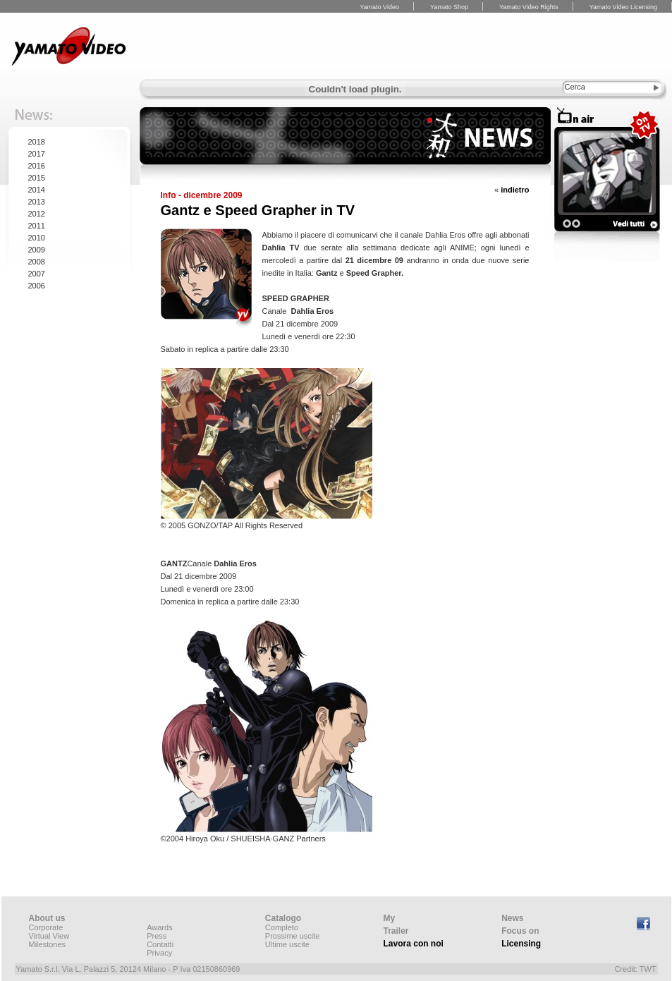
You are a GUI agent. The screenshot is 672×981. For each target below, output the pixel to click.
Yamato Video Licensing (623, 7)
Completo (281, 927)
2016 (36, 166)
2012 (36, 213)
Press (156, 936)
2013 (36, 201)
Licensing (521, 944)
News (512, 918)
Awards (159, 927)
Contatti (160, 944)
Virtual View (49, 936)
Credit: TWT (635, 969)
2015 (36, 177)
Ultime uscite (287, 944)
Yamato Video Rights (528, 7)
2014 (36, 189)
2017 (36, 154)
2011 (36, 225)
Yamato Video (379, 7)
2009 (36, 249)
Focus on (520, 931)
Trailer (396, 931)
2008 (36, 261)
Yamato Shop (449, 7)
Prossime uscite (292, 936)
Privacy (159, 953)
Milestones (47, 944)
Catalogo (283, 918)
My (390, 918)
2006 (36, 285)
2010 (36, 237)
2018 (36, 142)
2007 (36, 273)
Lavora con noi (414, 944)
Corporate (46, 927)
